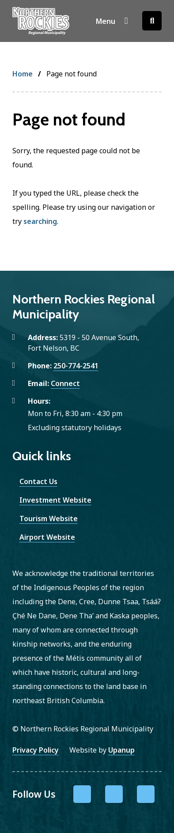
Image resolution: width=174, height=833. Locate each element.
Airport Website (47, 537)
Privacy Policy (35, 750)
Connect (65, 383)
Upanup (121, 750)
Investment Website (55, 500)
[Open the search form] (152, 20)
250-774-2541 (75, 366)
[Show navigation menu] (112, 20)
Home (22, 74)
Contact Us (38, 481)
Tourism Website (48, 518)
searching (40, 221)
